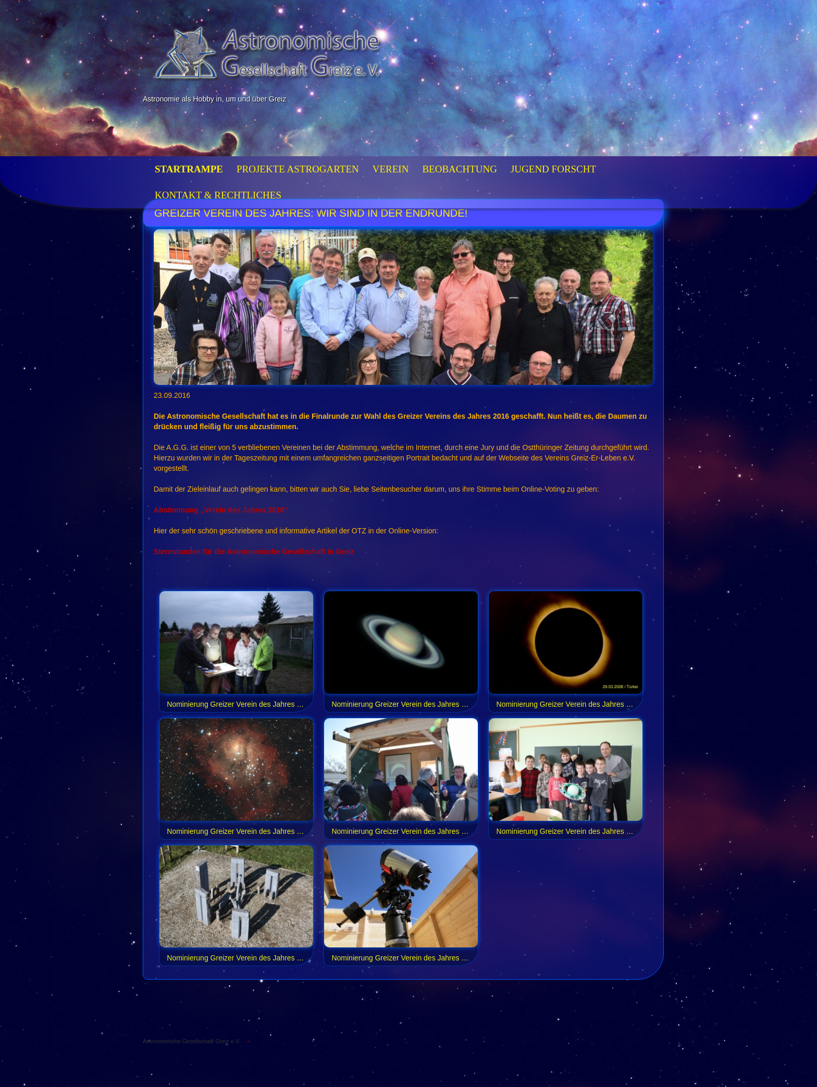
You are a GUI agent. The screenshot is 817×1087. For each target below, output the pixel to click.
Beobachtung (459, 169)
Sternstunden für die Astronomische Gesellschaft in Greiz (254, 551)
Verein (391, 169)
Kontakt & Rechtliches (218, 195)
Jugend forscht (553, 169)
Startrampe (189, 169)
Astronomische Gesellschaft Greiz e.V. (191, 1041)
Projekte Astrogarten (298, 169)
